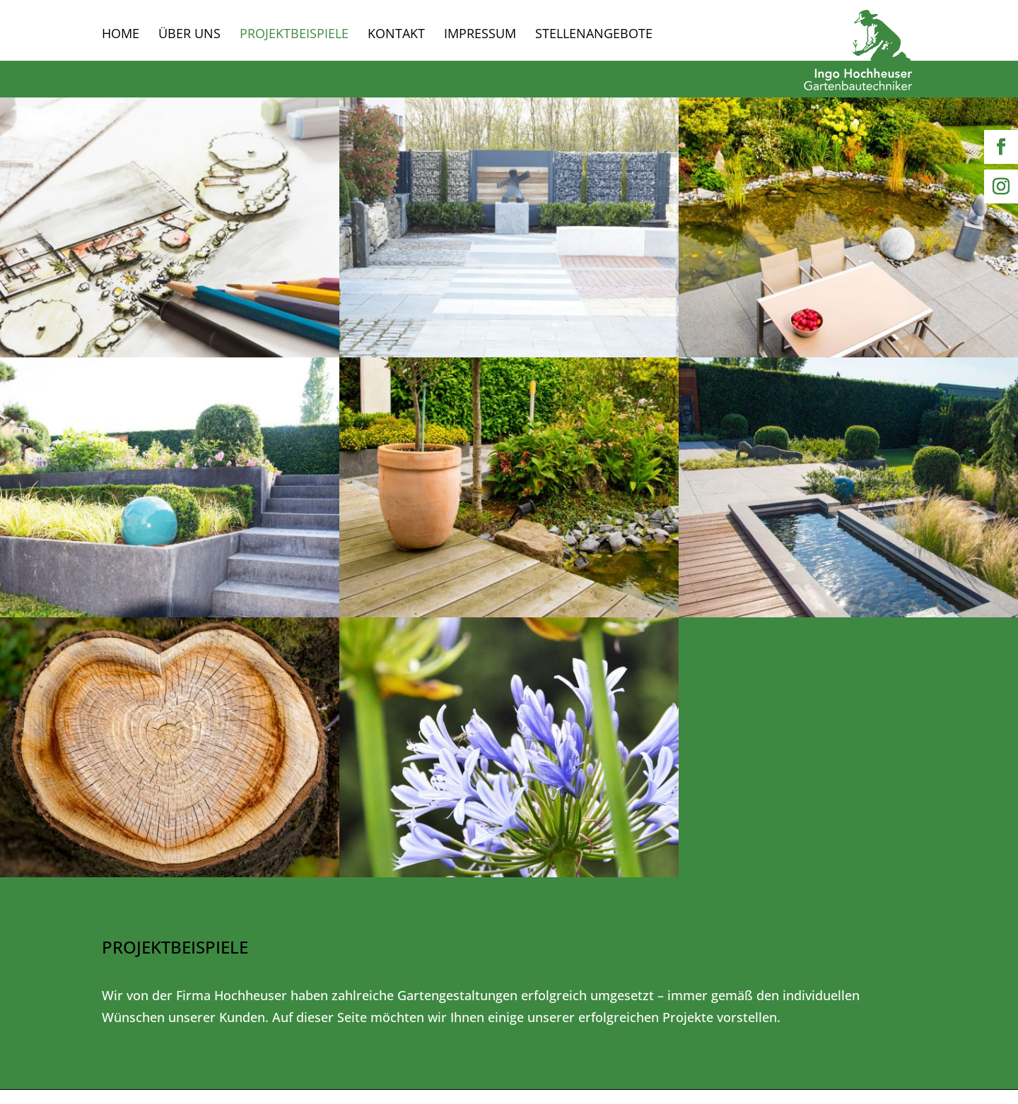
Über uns (189, 35)
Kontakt (396, 35)
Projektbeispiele (294, 35)
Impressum (480, 35)
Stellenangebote (594, 35)
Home (120, 35)
